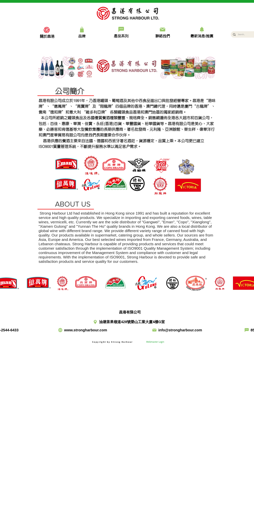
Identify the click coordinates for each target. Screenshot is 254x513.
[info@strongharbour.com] (177, 330)
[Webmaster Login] (155, 342)
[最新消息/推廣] (202, 32)
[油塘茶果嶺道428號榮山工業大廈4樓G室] (126, 322)
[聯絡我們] (162, 32)
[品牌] (82, 32)
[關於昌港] (47, 36)
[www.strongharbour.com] (82, 330)
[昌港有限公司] (127, 312)
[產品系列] (121, 32)
